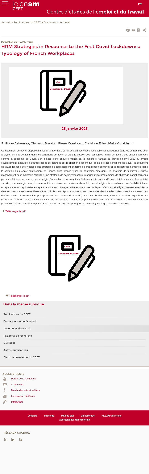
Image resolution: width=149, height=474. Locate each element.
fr (140, 4)
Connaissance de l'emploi (19, 321)
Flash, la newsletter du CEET (21, 357)
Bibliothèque (88, 415)
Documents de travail (57, 22)
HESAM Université (111, 415)
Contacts (32, 415)
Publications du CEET (27, 22)
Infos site (49, 415)
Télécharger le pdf (16, 211)
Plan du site (67, 415)
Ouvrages (9, 342)
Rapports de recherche (17, 335)
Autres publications (15, 350)
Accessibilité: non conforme (74, 419)
